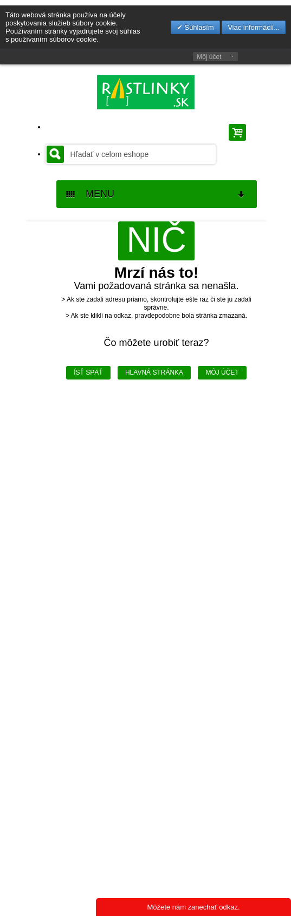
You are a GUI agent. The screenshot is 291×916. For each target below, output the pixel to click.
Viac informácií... (254, 27)
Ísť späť (88, 372)
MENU (156, 194)
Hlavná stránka (154, 372)
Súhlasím (198, 27)
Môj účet (209, 57)
